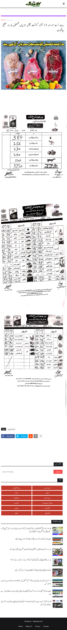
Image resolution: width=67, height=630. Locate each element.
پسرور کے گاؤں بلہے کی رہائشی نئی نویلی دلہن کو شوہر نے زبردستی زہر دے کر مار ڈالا (30, 559)
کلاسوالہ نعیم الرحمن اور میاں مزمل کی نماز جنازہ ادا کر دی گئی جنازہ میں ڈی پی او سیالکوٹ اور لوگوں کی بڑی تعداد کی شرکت (26, 603)
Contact (46, 626)
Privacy (37, 626)
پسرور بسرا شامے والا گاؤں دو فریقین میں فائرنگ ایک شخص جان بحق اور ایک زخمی (30, 549)
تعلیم (47, 493)
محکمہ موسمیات (47, 503)
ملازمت (16, 503)
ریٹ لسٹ (47, 498)
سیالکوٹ (16, 498)
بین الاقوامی (16, 488)
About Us (29, 626)
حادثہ (16, 493)
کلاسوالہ (47, 513)
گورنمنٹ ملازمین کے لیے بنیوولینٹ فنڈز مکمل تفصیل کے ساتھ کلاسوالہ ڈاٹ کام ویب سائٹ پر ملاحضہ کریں (26, 582)
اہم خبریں (9, 20)
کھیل (16, 513)
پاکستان (47, 508)
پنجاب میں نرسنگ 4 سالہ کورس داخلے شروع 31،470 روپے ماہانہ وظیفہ (33, 538)
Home (3, 20)
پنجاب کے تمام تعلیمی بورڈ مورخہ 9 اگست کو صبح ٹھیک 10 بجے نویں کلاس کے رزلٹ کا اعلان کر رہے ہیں (26, 593)
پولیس (16, 508)
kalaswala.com (38, 621)
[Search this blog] (27, 472)
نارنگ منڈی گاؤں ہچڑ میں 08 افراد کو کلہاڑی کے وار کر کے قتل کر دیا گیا (33, 570)
